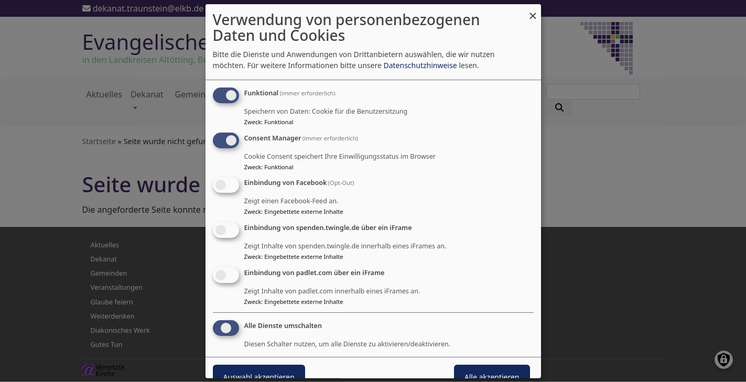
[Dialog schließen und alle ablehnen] (533, 10)
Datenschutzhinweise (420, 65)
